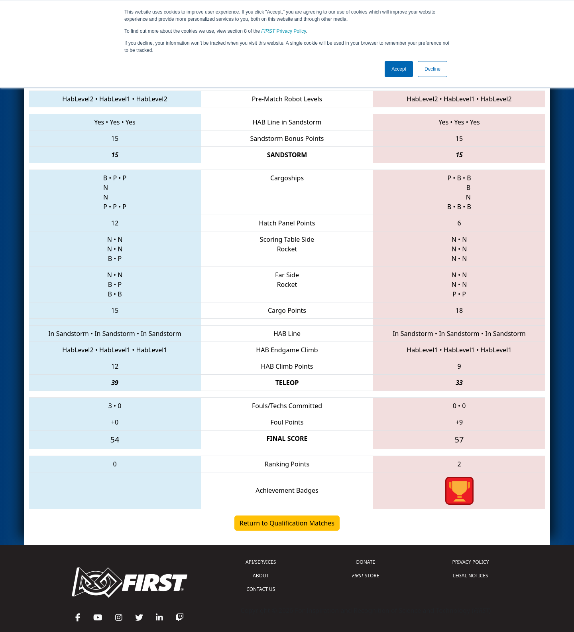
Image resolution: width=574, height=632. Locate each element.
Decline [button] (432, 69)
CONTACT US (260, 589)
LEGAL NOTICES (470, 575)
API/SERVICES (261, 562)
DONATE (365, 562)
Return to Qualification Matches (287, 523)
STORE (365, 575)
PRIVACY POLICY (470, 562)
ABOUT (261, 575)
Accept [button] (398, 69)
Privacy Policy (283, 31)
